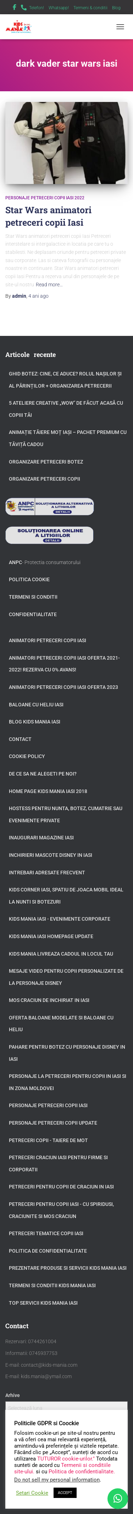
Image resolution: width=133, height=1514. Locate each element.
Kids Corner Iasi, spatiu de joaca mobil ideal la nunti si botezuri (66, 896)
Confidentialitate (33, 614)
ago (38, 296)
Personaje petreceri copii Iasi (48, 1105)
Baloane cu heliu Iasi (36, 704)
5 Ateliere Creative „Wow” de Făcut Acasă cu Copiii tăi (66, 409)
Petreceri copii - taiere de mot (48, 1140)
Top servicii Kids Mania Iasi (43, 1303)
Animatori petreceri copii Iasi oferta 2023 (63, 687)
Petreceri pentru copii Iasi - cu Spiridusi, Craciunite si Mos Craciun (61, 1210)
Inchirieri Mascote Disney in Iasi (50, 855)
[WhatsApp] (117, 1498)
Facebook (14, 8)
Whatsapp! (59, 7)
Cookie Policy (27, 756)
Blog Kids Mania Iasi (34, 722)
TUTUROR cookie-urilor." (66, 1459)
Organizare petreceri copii (44, 479)
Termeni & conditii (90, 7)
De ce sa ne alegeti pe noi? (43, 774)
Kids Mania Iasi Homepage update (51, 936)
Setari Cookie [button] (32, 1493)
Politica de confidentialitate (48, 1251)
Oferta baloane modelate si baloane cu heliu (61, 1024)
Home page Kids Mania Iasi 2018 (48, 791)
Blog (116, 7)
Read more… (49, 284)
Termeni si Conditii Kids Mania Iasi (52, 1285)
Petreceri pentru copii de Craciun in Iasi (61, 1187)
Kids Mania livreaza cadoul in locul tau (61, 954)
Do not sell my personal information (57, 1480)
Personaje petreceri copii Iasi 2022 (44, 197)
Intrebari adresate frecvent (47, 872)
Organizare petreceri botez (46, 462)
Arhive (12, 1395)
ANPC (15, 562)
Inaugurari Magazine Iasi (41, 837)
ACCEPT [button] (65, 1492)
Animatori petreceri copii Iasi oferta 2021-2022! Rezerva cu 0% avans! (64, 664)
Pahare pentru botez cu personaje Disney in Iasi (67, 1053)
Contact (20, 739)
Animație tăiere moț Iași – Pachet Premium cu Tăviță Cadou (68, 438)
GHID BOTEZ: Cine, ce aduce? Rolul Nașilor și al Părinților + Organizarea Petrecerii (65, 380)
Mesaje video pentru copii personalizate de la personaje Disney (66, 977)
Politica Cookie (29, 579)
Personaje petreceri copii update (53, 1123)
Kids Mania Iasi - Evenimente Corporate (59, 919)
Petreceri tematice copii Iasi (46, 1233)
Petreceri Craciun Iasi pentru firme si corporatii (58, 1163)
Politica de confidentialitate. (82, 1471)
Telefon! (36, 7)
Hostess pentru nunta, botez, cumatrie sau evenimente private (65, 814)
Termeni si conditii (33, 597)
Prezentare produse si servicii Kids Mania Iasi (68, 1268)
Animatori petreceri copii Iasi (47, 640)
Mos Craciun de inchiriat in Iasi (49, 1000)
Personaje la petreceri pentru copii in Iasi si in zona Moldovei (67, 1082)
